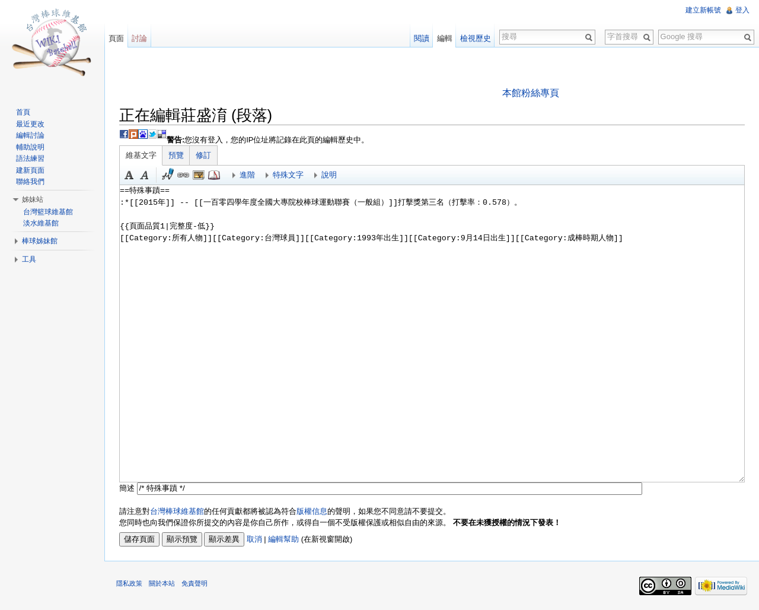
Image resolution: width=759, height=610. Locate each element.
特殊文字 (288, 174)
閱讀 (421, 38)
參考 (214, 175)
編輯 (444, 38)
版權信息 (311, 511)
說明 (329, 174)
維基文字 (141, 155)
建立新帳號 (703, 10)
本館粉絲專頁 (530, 93)
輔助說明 (30, 147)
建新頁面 (30, 170)
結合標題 (198, 175)
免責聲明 (194, 583)
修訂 (203, 155)
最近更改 (30, 124)
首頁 (23, 112)
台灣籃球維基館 (48, 212)
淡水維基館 (41, 223)
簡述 (127, 488)
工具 (29, 259)
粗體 (129, 175)
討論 (139, 38)
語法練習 (30, 158)
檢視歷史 (475, 38)
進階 (247, 174)
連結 (183, 175)
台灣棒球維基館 (177, 511)
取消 (254, 539)
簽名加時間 (168, 175)
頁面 (116, 38)
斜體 (144, 175)
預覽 (176, 155)
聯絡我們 (30, 181)
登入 (742, 10)
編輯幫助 (283, 539)
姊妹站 (32, 199)
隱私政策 (129, 583)
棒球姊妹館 (40, 241)
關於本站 (162, 583)
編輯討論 (30, 135)
